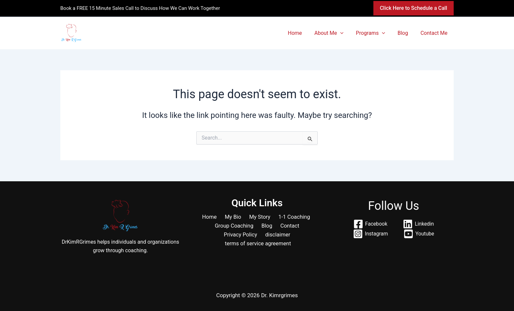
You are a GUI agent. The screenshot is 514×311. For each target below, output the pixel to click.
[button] (413, 8)
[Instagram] (370, 234)
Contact (288, 226)
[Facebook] (370, 224)
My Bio (233, 217)
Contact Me (435, 33)
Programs (375, 33)
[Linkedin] (418, 224)
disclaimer (277, 235)
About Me (335, 33)
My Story (258, 217)
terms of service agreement (258, 244)
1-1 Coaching (290, 217)
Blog (406, 33)
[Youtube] (419, 234)
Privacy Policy (241, 235)
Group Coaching (236, 226)
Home (304, 33)
